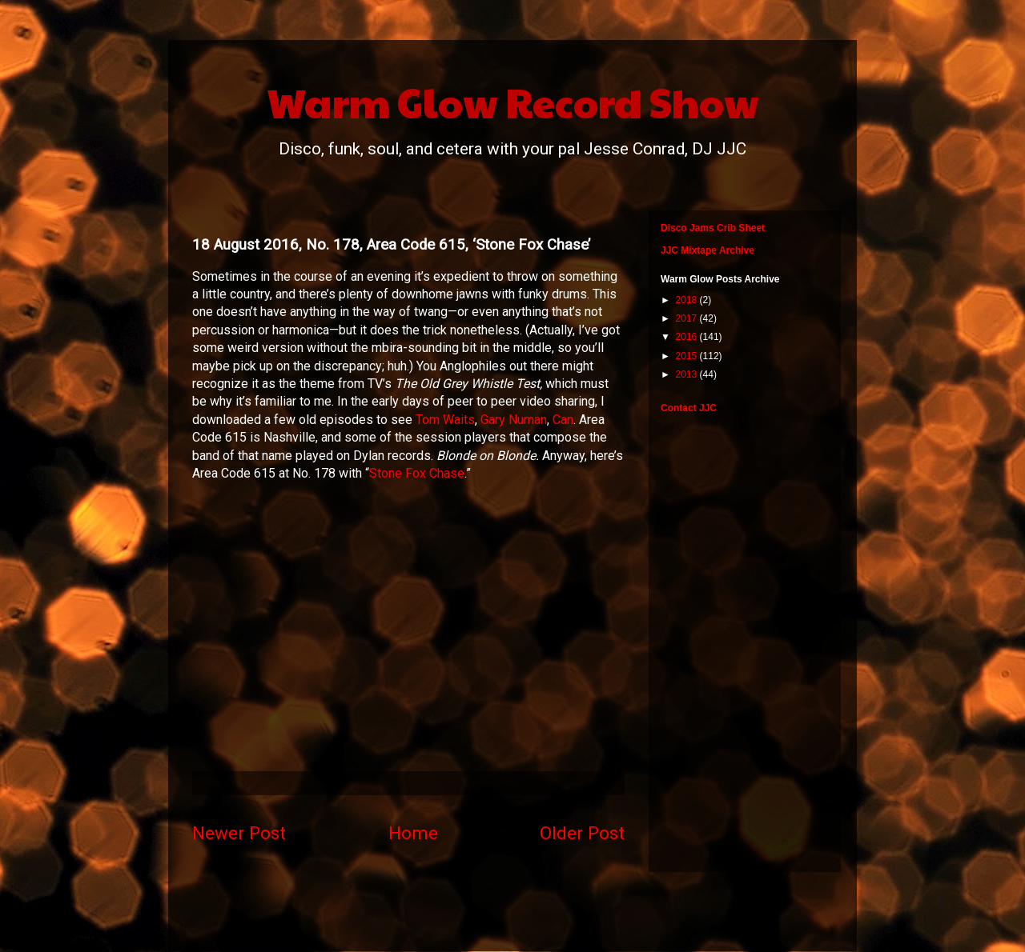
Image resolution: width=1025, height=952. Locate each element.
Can (563, 419)
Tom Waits (445, 419)
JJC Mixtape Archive (707, 250)
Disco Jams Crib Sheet (713, 228)
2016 (688, 336)
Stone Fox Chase (416, 473)
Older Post (582, 832)
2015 (688, 356)
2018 (688, 300)
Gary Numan (513, 419)
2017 (688, 318)
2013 (688, 374)
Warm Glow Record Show (513, 102)
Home (413, 832)
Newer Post (239, 832)
